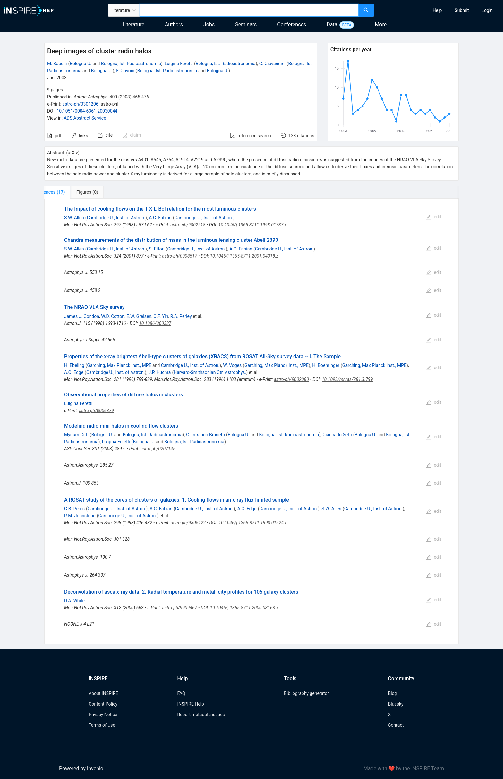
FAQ (181, 693)
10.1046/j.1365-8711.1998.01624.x (252, 522)
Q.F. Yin (160, 316)
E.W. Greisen (138, 316)
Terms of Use (102, 725)
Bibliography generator (306, 693)
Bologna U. (80, 63)
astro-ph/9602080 (291, 379)
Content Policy (103, 704)
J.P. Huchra (159, 372)
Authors (174, 24)
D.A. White (74, 600)
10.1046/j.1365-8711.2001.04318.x (244, 255)
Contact (396, 725)
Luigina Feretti (179, 63)
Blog (392, 693)
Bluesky (395, 704)
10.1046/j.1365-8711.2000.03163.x (244, 607)
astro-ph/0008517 (179, 255)
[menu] (439, 10)
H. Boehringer (325, 365)
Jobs (209, 24)
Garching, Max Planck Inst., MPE (119, 365)
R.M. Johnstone (80, 515)
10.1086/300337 (155, 323)
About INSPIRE (103, 693)
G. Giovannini (272, 63)
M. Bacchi (57, 63)
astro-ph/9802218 (187, 224)
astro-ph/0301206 (80, 103)
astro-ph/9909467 (179, 607)
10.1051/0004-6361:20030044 (86, 111)
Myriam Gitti (76, 434)
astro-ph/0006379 (96, 410)
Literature (133, 24)
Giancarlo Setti (337, 434)
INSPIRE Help (190, 704)
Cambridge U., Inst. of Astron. (116, 217)
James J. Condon (81, 316)
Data (332, 24)
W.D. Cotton (112, 316)
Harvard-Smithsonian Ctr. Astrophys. (210, 372)
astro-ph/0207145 (158, 448)
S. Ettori (157, 248)
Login (487, 10)
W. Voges (232, 365)
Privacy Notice (103, 714)
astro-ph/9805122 (188, 522)
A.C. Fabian (160, 217)
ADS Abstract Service (85, 118)
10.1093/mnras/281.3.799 (347, 379)
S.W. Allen (74, 217)
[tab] (65, 192)
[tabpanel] (251, 421)
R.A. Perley (181, 316)
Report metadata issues (201, 714)
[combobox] (249, 10)
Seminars (246, 24)
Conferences (291, 24)
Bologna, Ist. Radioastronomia (131, 63)
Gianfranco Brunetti (205, 434)
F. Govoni (125, 70)
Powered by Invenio (81, 769)
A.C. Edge (73, 372)
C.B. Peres (74, 508)
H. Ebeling (74, 365)
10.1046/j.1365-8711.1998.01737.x (252, 224)
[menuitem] (437, 10)
